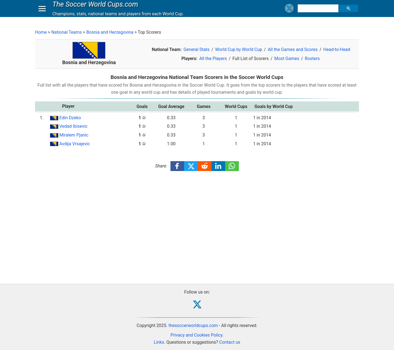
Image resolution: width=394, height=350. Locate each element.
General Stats (196, 49)
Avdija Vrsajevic (74, 143)
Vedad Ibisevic (73, 126)
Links (159, 342)
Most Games (286, 58)
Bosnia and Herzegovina (109, 32)
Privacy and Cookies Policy (196, 335)
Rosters (312, 58)
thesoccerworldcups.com (193, 325)
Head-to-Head (336, 49)
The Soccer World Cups (96, 9)
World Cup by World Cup (238, 49)
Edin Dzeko (70, 117)
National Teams (66, 32)
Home (41, 32)
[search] (318, 13)
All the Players (213, 58)
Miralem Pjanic (73, 135)
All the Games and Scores (293, 49)
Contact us (229, 342)
